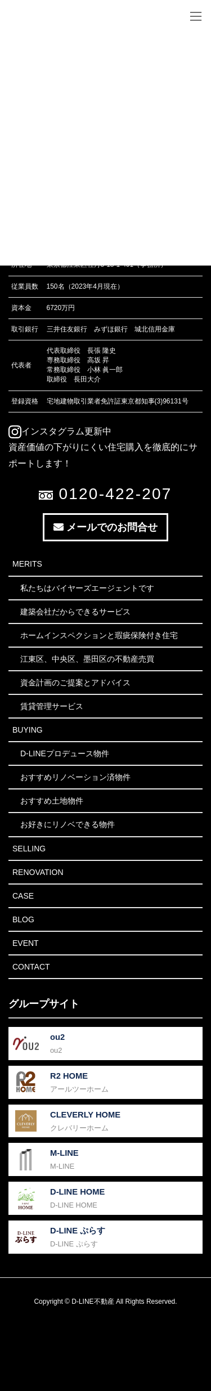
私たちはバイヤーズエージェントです (87, 588)
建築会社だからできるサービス (75, 611)
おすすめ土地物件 (51, 800)
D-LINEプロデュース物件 (64, 753)
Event (25, 943)
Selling (29, 848)
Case (23, 895)
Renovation (38, 872)
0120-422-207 (105, 493)
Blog (23, 919)
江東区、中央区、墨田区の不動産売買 (87, 658)
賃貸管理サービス (51, 706)
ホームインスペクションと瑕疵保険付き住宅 (99, 635)
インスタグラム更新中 (59, 431)
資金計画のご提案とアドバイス (75, 682)
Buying (27, 729)
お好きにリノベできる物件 (67, 824)
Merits (27, 563)
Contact (31, 966)
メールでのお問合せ (105, 527)
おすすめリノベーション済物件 (75, 777)
